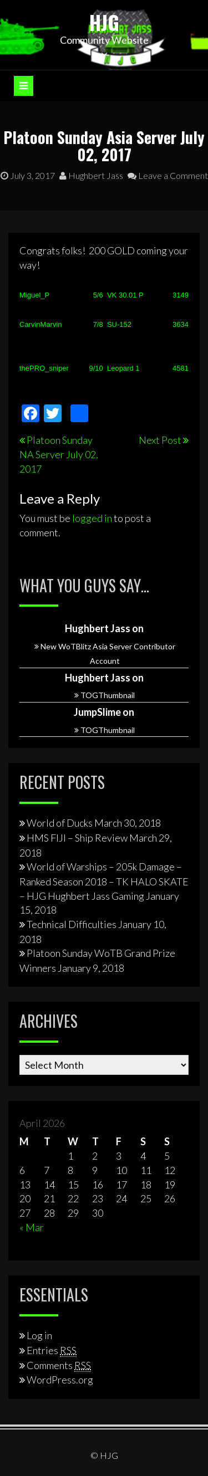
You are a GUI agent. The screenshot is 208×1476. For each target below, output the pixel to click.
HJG (104, 22)
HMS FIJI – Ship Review (77, 838)
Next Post (160, 440)
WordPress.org (60, 1380)
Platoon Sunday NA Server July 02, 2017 (58, 454)
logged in (92, 518)
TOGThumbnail (107, 695)
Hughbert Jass (91, 175)
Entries (52, 1350)
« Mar (31, 1227)
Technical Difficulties (71, 924)
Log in (39, 1335)
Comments (59, 1365)
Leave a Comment (168, 175)
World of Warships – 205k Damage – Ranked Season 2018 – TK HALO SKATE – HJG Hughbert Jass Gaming (104, 880)
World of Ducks (60, 823)
